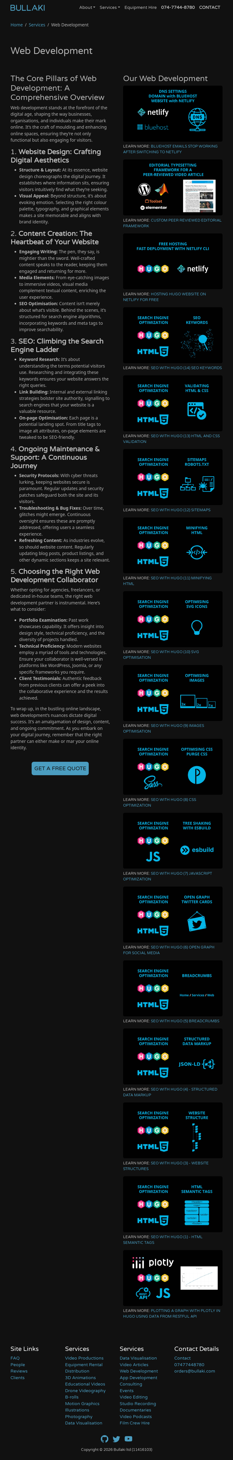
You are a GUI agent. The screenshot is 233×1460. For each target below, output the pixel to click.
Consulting (131, 1384)
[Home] (27, 7)
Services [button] (108, 7)
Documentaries (135, 1410)
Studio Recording (138, 1403)
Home (16, 25)
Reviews (19, 1371)
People (17, 1364)
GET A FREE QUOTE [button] (60, 768)
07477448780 (189, 1364)
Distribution (77, 1371)
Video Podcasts (136, 1416)
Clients (17, 1377)
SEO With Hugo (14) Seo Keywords (186, 368)
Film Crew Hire (135, 1423)
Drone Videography (85, 1390)
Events (127, 1390)
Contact (182, 1358)
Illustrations (77, 1410)
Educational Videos (85, 1384)
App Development (138, 1377)
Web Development (139, 1371)
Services (37, 25)
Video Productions (84, 1358)
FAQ (15, 1358)
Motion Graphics (82, 1403)
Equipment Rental (84, 1364)
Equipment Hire (140, 7)
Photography (78, 1416)
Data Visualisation (83, 1423)
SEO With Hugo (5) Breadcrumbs (185, 1021)
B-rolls (72, 1397)
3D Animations (80, 1377)
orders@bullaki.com (194, 1371)
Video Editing (134, 1397)
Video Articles (134, 1364)
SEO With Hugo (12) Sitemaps (180, 510)
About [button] (85, 7)
